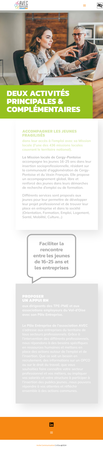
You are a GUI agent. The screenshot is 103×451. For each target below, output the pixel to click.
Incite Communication (46, 445)
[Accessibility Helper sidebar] (100, 6)
